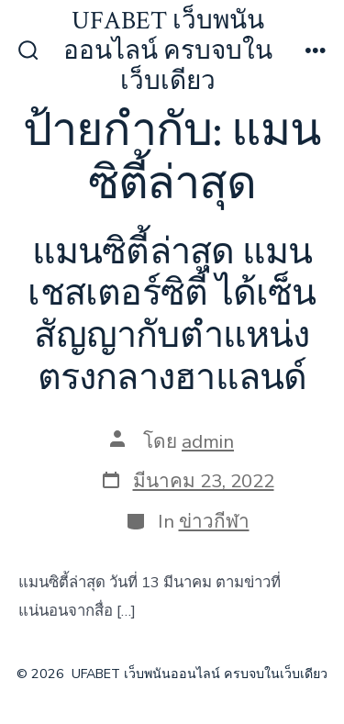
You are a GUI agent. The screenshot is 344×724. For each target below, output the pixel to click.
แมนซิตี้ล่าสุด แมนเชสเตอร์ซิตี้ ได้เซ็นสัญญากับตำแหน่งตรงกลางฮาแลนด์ (172, 315)
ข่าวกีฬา (214, 521)
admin (208, 441)
